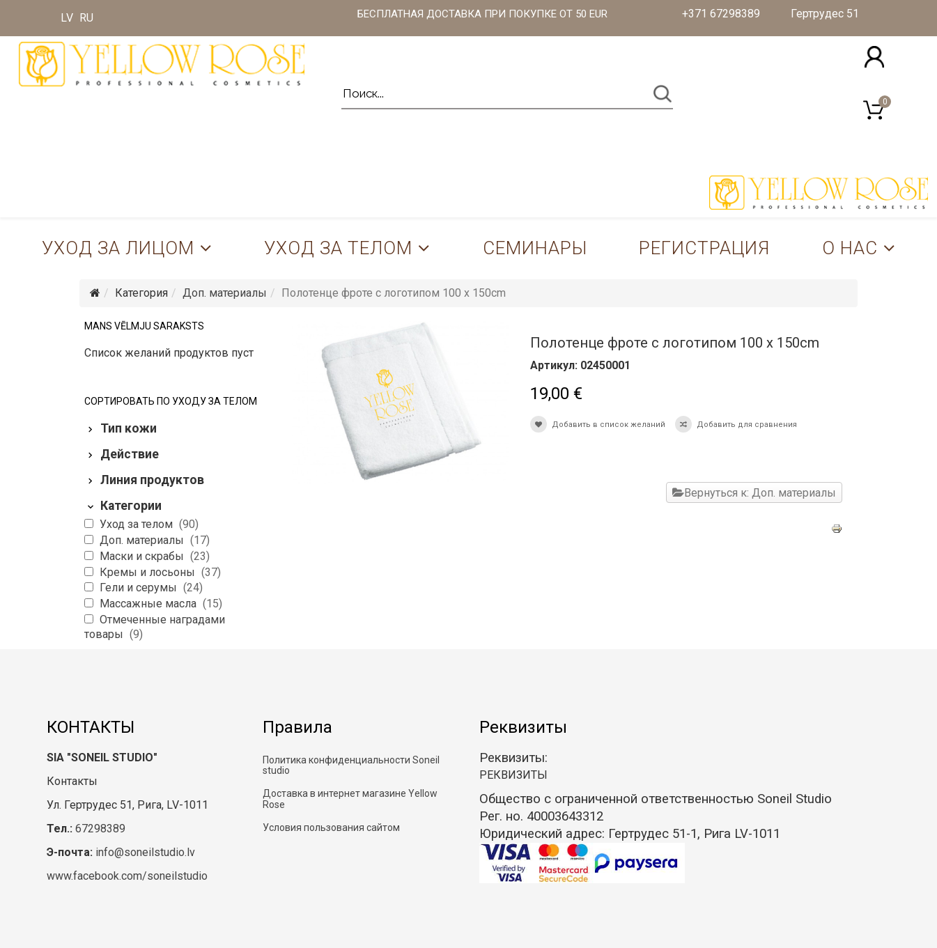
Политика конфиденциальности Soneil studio (351, 765)
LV (67, 17)
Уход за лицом (118, 248)
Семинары (535, 248)
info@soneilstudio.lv (145, 852)
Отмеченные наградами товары (154, 627)
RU (86, 17)
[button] (874, 57)
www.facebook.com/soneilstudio (127, 876)
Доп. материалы (225, 293)
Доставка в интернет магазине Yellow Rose (350, 798)
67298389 (100, 828)
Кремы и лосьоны (149, 572)
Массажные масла (149, 603)
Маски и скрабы (143, 556)
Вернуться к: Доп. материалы (754, 492)
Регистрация (704, 248)
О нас (850, 248)
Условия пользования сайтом (331, 827)
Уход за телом (338, 248)
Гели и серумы (140, 587)
